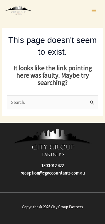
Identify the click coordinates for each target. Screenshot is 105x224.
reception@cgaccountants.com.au (52, 173)
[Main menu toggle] (94, 10)
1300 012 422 (52, 166)
